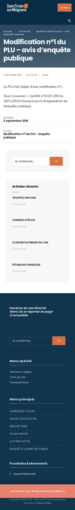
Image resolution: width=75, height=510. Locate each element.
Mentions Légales (21, 372)
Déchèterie (18, 426)
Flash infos (19, 434)
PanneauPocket (19, 382)
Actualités (24, 31)
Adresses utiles (22, 411)
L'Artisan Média (43, 503)
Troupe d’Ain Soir (24, 197)
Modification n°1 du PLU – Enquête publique (26, 134)
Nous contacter (23, 419)
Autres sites (20, 441)
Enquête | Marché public (29, 449)
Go (56, 161)
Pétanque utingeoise (26, 264)
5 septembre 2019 (15, 119)
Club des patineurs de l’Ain (30, 242)
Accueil (7, 31)
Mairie (45, 75)
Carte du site (18, 377)
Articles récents (25, 186)
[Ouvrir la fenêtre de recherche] (69, 20)
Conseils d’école (23, 220)
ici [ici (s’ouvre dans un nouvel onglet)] (28, 96)
